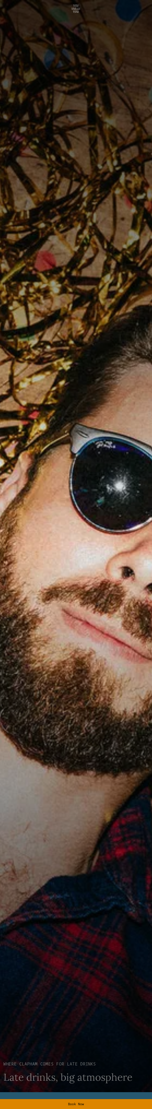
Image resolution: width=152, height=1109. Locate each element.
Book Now (76, 1104)
